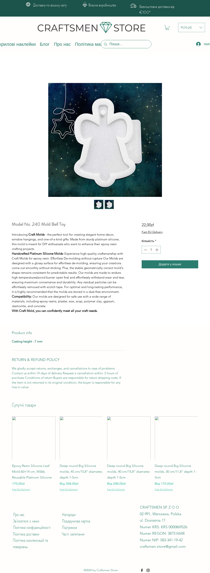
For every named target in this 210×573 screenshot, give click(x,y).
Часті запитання (73, 534)
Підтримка (69, 527)
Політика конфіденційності (32, 527)
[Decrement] (145, 250)
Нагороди (69, 514)
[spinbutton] (151, 250)
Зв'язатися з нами (26, 521)
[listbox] (191, 27)
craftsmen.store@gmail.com (163, 546)
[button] (167, 27)
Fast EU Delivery (152, 232)
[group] (105, 454)
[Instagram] (148, 570)
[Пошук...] (125, 44)
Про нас (18, 514)
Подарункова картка (76, 521)
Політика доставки (26, 534)
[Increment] (157, 250)
